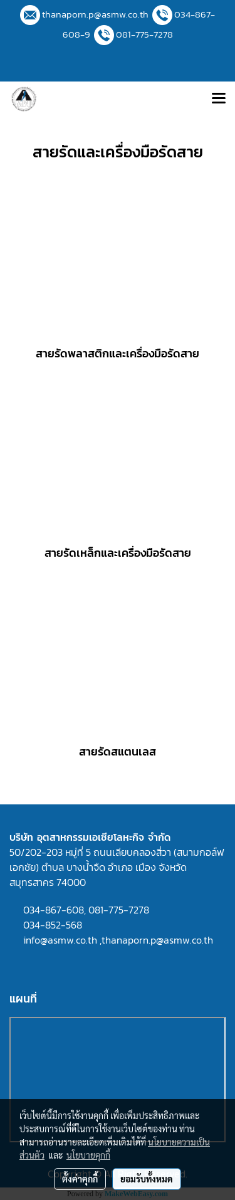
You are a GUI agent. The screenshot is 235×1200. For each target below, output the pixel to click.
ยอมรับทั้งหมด (146, 1178)
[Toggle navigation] (218, 99)
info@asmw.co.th (60, 939)
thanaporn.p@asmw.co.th (95, 14)
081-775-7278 (144, 34)
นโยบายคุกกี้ (88, 1155)
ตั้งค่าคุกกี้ (80, 1178)
